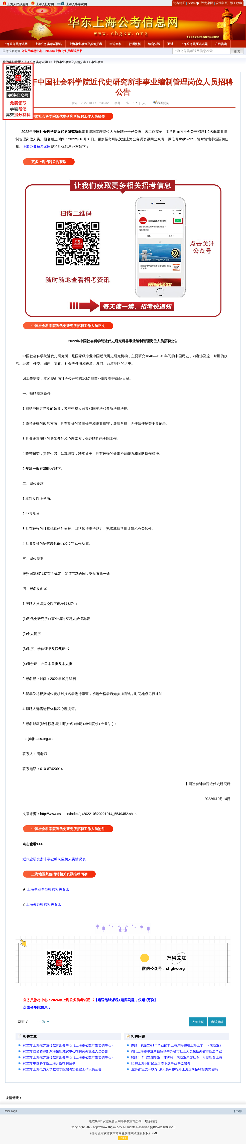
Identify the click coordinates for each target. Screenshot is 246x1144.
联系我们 (151, 1121)
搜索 (237, 51)
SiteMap (193, 3)
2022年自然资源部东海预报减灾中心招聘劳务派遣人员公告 (65, 1051)
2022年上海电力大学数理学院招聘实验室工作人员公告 (62, 1069)
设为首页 (222, 3)
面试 (170, 44)
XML (155, 1133)
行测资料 (135, 44)
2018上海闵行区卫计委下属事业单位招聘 (160, 1063)
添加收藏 (236, 3)
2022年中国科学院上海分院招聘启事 (49, 1063)
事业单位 (97, 62)
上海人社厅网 (45, 4)
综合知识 (154, 44)
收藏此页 (198, 1022)
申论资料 (115, 44)
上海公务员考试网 (16, 44)
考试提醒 (217, 1022)
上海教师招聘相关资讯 (44, 904)
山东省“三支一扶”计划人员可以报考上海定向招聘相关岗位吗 (174, 1069)
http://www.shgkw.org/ (107, 1127)
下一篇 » (42, 1021)
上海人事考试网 (76, 4)
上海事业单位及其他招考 (85, 44)
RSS (7, 1111)
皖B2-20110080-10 (162, 1127)
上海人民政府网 (17, 4)
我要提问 (163, 103)
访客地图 (179, 3)
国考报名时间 (12, 51)
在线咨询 (221, 44)
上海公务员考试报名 (48, 44)
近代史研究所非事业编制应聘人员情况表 (54, 859)
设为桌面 (207, 3)
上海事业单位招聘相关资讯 (48, 889)
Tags (14, 1111)
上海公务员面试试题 (194, 44)
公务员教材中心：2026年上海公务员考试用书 (51, 51)
